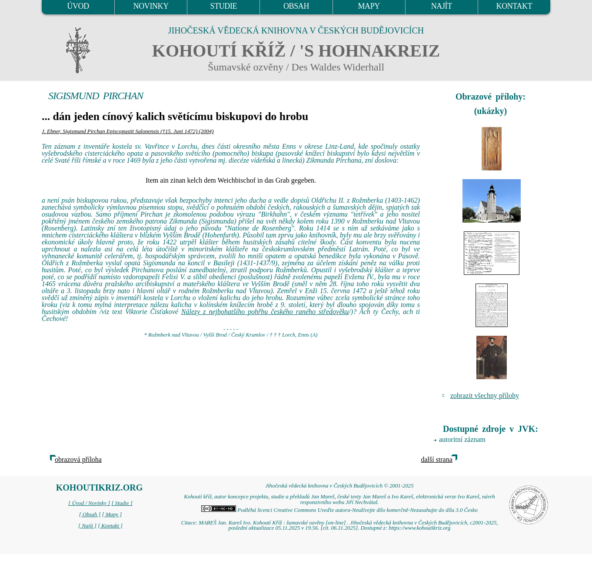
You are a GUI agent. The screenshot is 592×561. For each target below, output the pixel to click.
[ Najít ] (87, 526)
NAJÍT (441, 6)
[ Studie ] (121, 503)
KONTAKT (514, 6)
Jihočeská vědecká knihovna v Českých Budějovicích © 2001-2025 (339, 486)
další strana (436, 459)
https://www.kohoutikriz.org (419, 528)
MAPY (368, 6)
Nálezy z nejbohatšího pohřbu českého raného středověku (265, 311)
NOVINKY (151, 6)
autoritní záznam (462, 439)
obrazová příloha (78, 459)
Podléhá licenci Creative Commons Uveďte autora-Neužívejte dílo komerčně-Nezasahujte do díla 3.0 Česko (339, 510)
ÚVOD (78, 6)
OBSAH (296, 6)
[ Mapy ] (112, 514)
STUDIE (223, 6)
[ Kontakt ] (110, 526)
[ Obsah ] (90, 514)
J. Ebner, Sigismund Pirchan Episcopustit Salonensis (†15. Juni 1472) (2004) (127, 131)
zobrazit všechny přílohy (484, 395)
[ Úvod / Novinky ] (89, 503)
